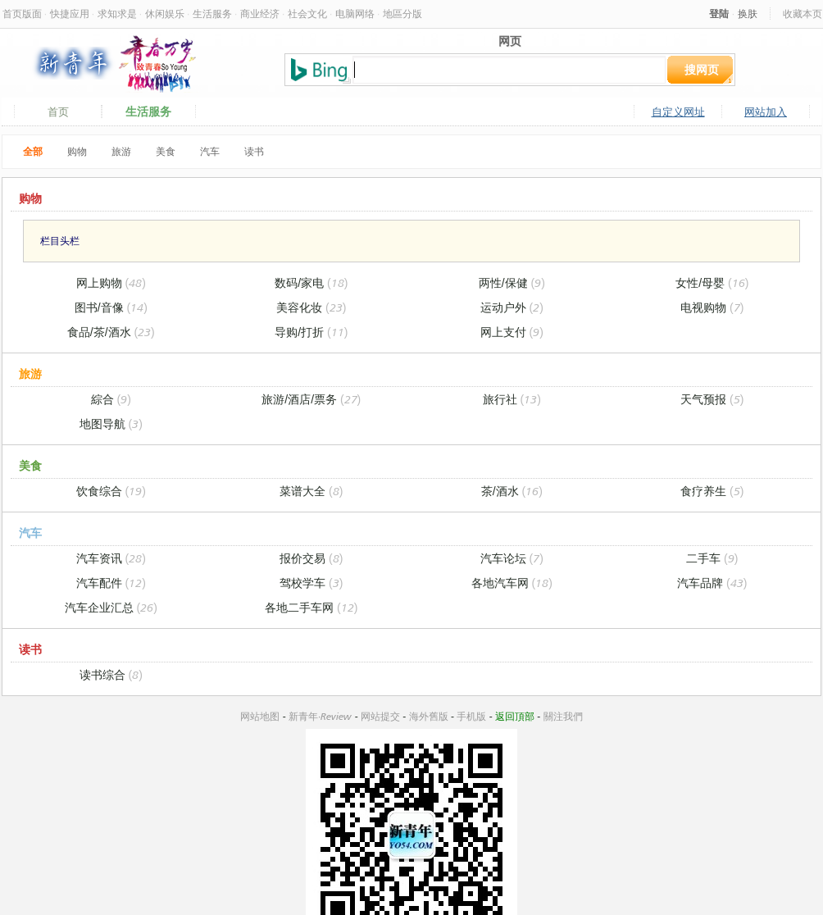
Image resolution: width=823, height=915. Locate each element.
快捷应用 (69, 13)
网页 (510, 41)
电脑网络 (355, 13)
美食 (165, 151)
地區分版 (402, 13)
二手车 (712, 558)
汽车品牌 (712, 583)
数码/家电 (311, 282)
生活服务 (212, 13)
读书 (254, 151)
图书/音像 (111, 307)
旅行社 (512, 399)
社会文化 (307, 13)
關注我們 (563, 716)
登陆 (719, 13)
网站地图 (260, 716)
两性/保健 (512, 282)
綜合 (111, 399)
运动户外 (511, 307)
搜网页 (701, 69)
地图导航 (111, 423)
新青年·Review (320, 716)
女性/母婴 (711, 282)
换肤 (747, 13)
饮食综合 (111, 491)
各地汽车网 (511, 583)
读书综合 (111, 674)
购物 (77, 151)
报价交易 (311, 558)
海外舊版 (428, 716)
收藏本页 (802, 13)
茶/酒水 (512, 491)
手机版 (471, 716)
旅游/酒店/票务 (311, 399)
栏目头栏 (60, 240)
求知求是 (117, 13)
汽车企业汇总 (111, 607)
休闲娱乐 (164, 13)
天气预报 (711, 399)
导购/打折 (311, 332)
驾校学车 (311, 583)
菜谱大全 (311, 491)
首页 (58, 111)
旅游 (121, 151)
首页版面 (22, 13)
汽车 (210, 151)
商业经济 (260, 13)
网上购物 (111, 282)
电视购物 (711, 307)
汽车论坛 (511, 558)
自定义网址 (678, 111)
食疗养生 (711, 491)
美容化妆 (311, 307)
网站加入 (765, 111)
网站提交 (380, 716)
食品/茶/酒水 (111, 332)
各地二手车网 (311, 607)
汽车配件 (111, 583)
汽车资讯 (111, 558)
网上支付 (511, 332)
